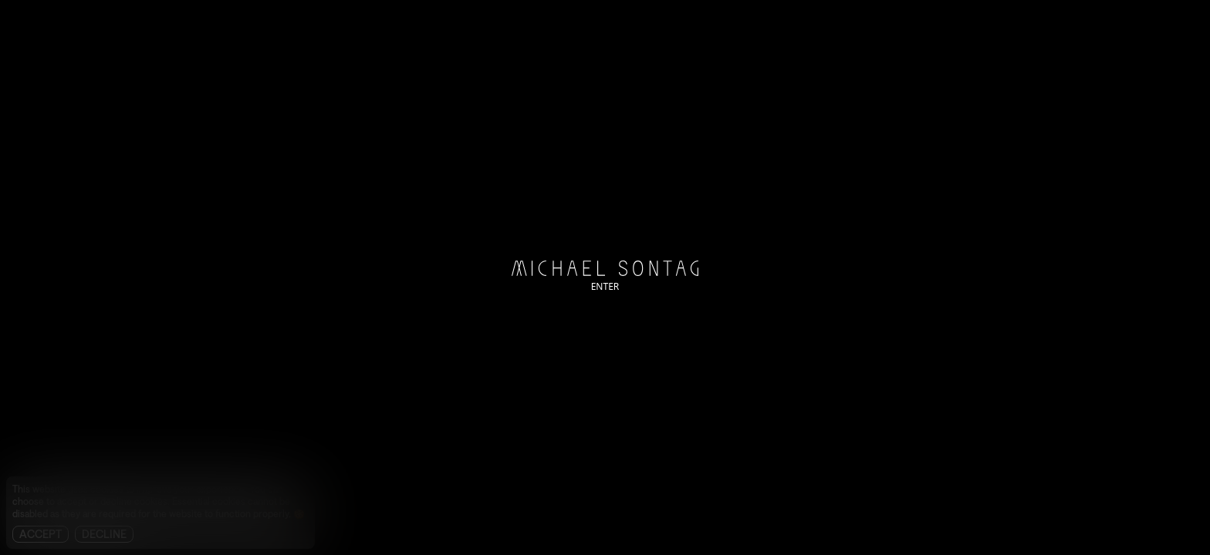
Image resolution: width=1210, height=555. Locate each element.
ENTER (605, 287)
